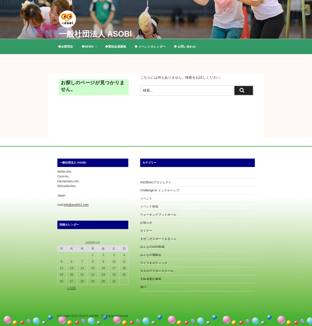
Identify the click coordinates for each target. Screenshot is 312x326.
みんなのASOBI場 (152, 246)
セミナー (146, 230)
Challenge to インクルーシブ (159, 190)
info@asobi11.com (76, 204)
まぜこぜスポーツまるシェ (158, 238)
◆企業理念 (65, 46)
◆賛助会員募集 (115, 46)
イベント (146, 198)
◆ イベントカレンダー (150, 46)
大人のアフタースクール (156, 271)
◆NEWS (90, 46)
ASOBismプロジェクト (155, 182)
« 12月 (71, 288)
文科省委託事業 (150, 279)
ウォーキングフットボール (158, 214)
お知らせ (146, 222)
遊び (143, 287)
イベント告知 (149, 206)
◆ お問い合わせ (185, 46)
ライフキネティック (153, 263)
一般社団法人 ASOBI (95, 34)
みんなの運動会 (150, 255)
